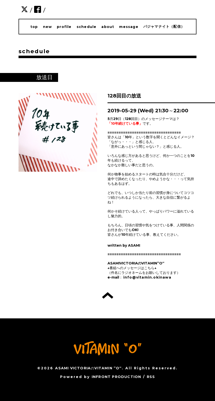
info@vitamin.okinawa (147, 277)
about (107, 26)
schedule (87, 26)
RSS (151, 377)
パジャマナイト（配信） (164, 26)
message (128, 26)
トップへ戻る (107, 295)
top (34, 26)
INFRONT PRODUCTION (116, 377)
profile (64, 26)
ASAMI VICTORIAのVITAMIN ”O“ (88, 368)
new (47, 26)
